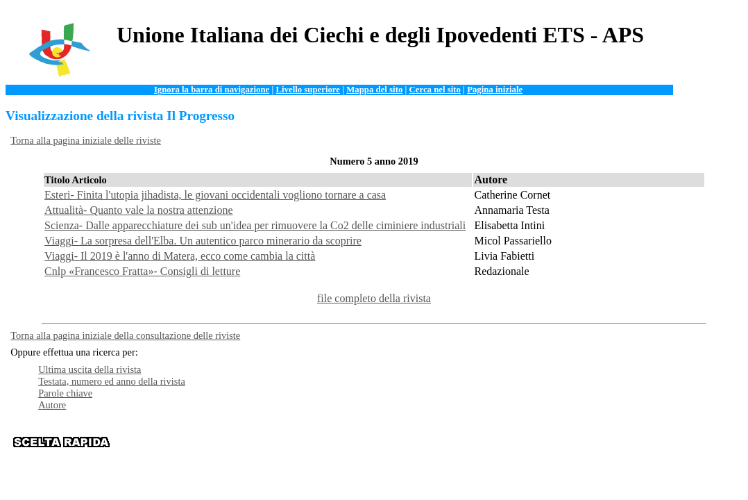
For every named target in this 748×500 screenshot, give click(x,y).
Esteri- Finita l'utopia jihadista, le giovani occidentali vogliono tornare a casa (215, 195)
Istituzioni (559, 442)
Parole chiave (65, 393)
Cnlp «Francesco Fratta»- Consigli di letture (142, 271)
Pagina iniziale (494, 89)
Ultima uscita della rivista (89, 369)
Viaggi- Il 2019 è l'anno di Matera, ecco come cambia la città (179, 256)
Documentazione (417, 442)
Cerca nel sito (435, 89)
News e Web (511, 442)
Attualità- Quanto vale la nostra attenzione (138, 210)
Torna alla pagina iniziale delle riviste (85, 140)
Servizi (468, 442)
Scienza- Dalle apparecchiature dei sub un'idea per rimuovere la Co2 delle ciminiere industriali (255, 225)
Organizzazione (349, 442)
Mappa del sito (374, 89)
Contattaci (605, 442)
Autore (52, 404)
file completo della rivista (374, 298)
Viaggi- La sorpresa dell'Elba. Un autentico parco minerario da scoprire (203, 241)
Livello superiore (307, 89)
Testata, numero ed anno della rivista (111, 381)
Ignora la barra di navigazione (211, 89)
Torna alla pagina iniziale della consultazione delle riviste (125, 335)
